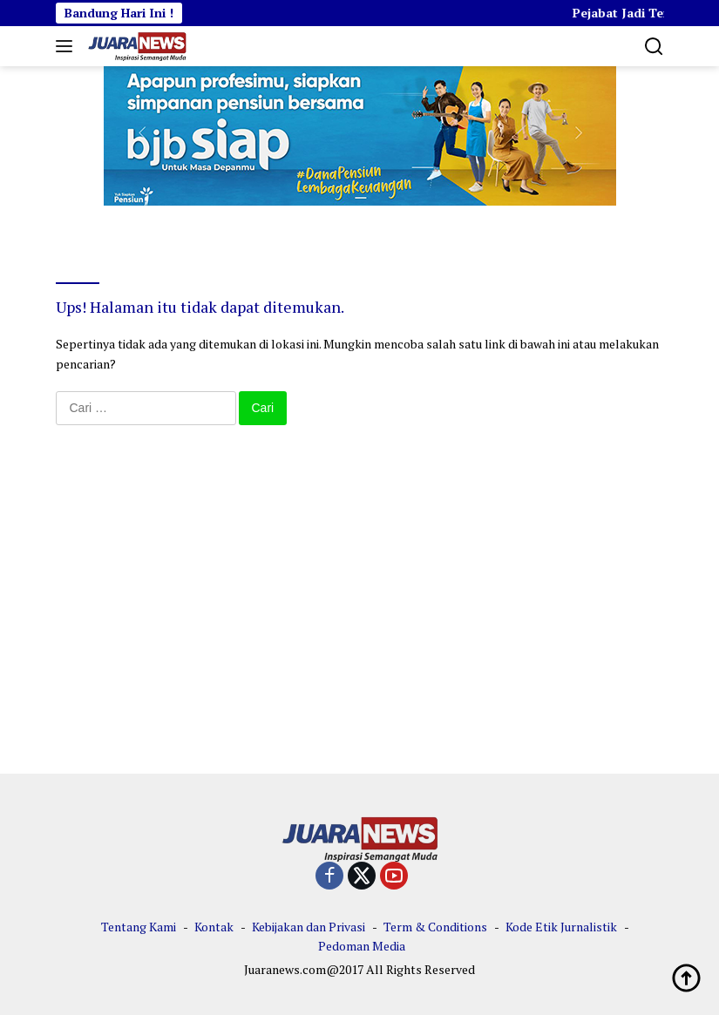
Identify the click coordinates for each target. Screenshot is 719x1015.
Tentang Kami (138, 926)
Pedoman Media (361, 945)
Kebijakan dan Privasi (308, 926)
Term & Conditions (435, 926)
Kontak (214, 926)
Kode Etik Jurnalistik (561, 926)
